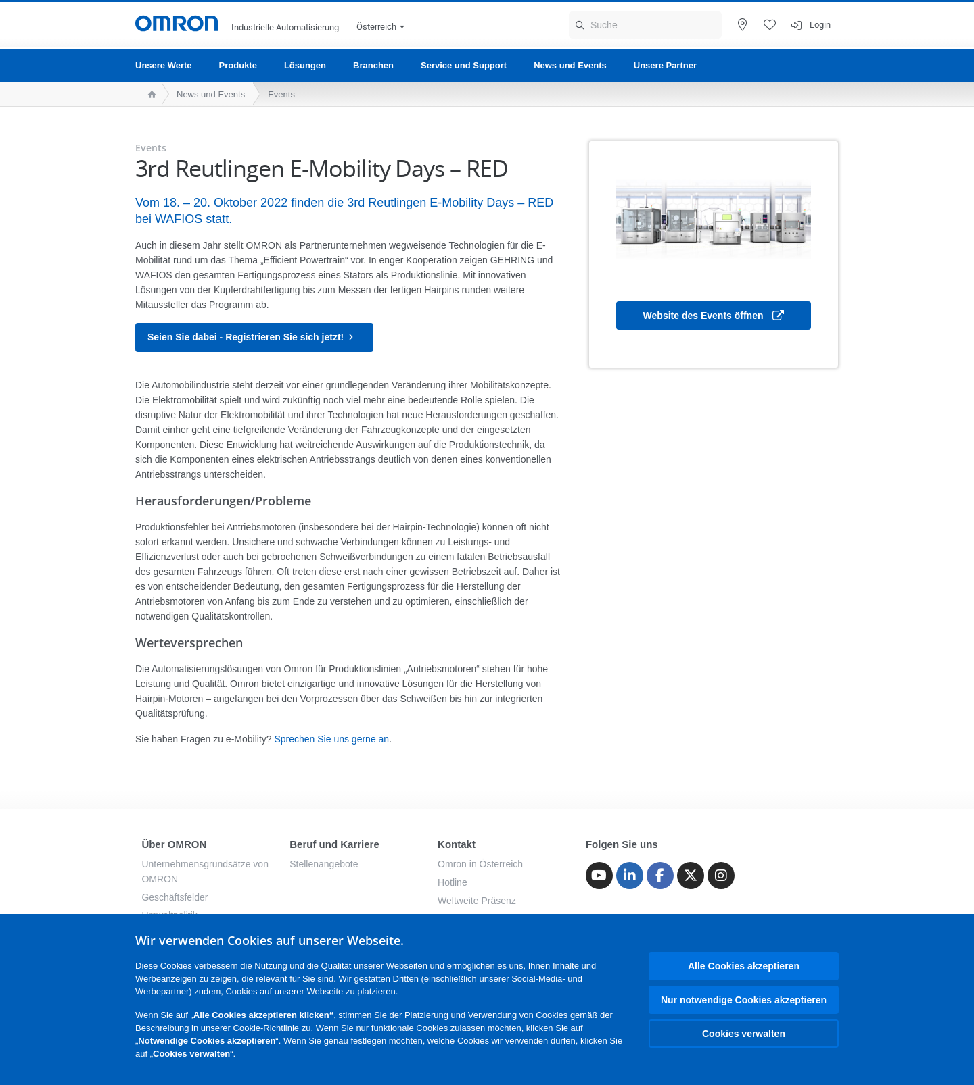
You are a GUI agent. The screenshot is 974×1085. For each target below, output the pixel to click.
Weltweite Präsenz (477, 900)
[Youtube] (599, 875)
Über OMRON (173, 844)
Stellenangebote (323, 864)
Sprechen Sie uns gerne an (331, 739)
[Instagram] (721, 875)
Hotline (452, 882)
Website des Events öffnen (714, 316)
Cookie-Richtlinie (266, 1028)
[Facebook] (660, 875)
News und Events (570, 65)
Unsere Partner (665, 65)
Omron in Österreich (480, 864)
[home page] (148, 94)
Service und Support (464, 65)
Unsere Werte (163, 65)
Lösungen (305, 65)
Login (820, 25)
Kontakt (457, 844)
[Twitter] (690, 875)
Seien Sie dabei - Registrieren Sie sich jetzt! (254, 337)
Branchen (373, 65)
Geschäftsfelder (174, 897)
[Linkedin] (629, 875)
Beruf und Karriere (334, 844)
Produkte (238, 65)
